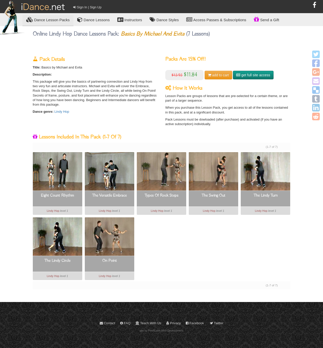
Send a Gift (266, 19)
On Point (109, 260)
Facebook (195, 323)
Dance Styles (164, 19)
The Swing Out (213, 195)
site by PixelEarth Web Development (161, 330)
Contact (107, 323)
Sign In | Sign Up (87, 7)
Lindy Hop (62, 111)
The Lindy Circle (57, 260)
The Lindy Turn (266, 195)
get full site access (253, 75)
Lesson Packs (48, 19)
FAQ (125, 323)
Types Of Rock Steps (161, 195)
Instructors (129, 19)
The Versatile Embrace (109, 195)
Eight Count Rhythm (57, 195)
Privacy (173, 323)
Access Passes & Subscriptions (216, 19)
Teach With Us (148, 323)
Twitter (217, 323)
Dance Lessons (93, 19)
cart (218, 75)
